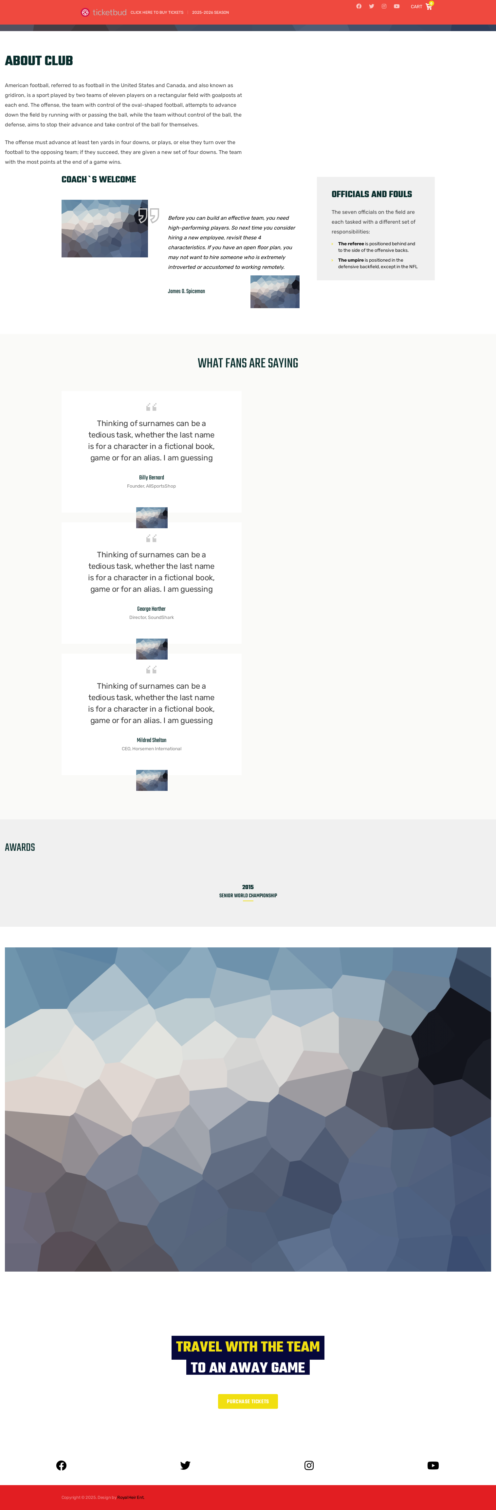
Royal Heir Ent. (130, 1497)
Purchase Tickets (248, 1402)
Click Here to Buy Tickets (157, 12)
